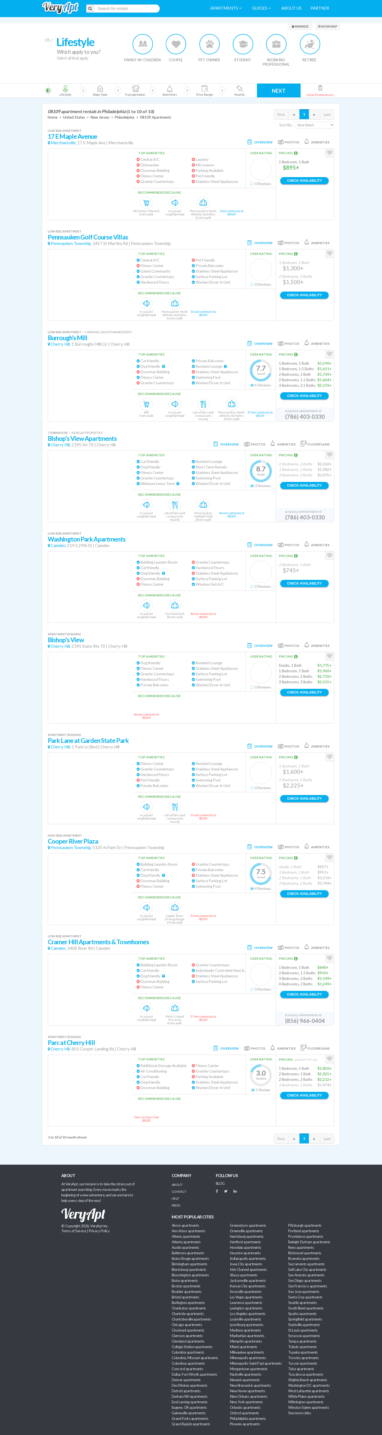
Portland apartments (303, 1231)
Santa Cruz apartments (305, 1297)
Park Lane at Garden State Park (88, 740)
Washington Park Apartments (87, 539)
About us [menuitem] (291, 8)
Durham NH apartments (189, 1396)
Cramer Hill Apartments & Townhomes (98, 942)
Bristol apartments (185, 1297)
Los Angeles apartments (247, 1313)
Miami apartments (243, 1347)
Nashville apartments (245, 1374)
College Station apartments (192, 1347)
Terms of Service (73, 1231)
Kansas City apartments (247, 1286)
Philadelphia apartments (248, 1418)
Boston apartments (186, 1286)
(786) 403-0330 (305, 416)
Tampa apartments (302, 1341)
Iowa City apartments (246, 1264)
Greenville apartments (246, 1231)
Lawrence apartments (246, 1302)
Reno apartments (301, 1247)
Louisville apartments (245, 1319)
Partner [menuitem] (320, 8)
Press (176, 1205)
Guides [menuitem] (261, 8)
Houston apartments (245, 1253)
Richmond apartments (304, 1253)
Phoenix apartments (245, 1424)
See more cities (299, 1413)
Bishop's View (66, 640)
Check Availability (304, 181)
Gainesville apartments (188, 1413)
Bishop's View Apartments (82, 438)
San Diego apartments (304, 1280)
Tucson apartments (302, 1363)
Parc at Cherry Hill (71, 1042)
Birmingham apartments (189, 1264)
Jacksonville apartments (248, 1280)
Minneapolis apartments (248, 1358)
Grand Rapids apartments (191, 1424)
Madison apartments (245, 1330)
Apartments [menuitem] (226, 8)
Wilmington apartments (305, 1402)
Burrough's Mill (67, 338)
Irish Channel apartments (248, 1269)
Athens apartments (186, 1236)
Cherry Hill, (61, 344)
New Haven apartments (247, 1391)
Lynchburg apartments (246, 1324)
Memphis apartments (246, 1341)
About (177, 1185)
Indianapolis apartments (248, 1258)
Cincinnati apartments (188, 1330)
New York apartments (246, 1402)
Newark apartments (245, 1380)
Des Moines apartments (189, 1385)
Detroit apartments (186, 1391)
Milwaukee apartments (247, 1352)
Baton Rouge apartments (190, 1258)
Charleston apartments (189, 1308)
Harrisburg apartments (247, 1236)
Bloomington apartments (190, 1275)
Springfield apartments (305, 1319)
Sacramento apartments (306, 1264)
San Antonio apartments (306, 1275)
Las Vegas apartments (246, 1297)
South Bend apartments (305, 1308)
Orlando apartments (245, 1407)
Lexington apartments (246, 1308)
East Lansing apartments (190, 1402)
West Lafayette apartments (308, 1391)
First (281, 114)
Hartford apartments (245, 1242)
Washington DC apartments (309, 1385)
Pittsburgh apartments (305, 1225)
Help (175, 1198)
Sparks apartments (302, 1313)
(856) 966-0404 (305, 1020)
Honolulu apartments (245, 1247)
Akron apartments (185, 1225)
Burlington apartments (188, 1302)
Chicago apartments (187, 1324)
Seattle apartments (302, 1302)
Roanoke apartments (303, 1258)
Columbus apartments (188, 1363)
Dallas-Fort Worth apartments (194, 1374)
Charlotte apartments (188, 1313)
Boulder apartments (186, 1291)
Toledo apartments (302, 1347)
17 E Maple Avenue (72, 136)
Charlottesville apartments (191, 1319)
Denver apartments (186, 1380)
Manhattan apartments (247, 1335)
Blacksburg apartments (189, 1269)
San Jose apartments (303, 1291)
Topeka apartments (303, 1352)
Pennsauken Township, (71, 243)
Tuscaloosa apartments (305, 1374)
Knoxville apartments (245, 1291)
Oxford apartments (244, 1413)
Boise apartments (185, 1280)
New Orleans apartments (248, 1396)
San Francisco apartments (307, 1286)
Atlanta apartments (186, 1242)
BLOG (220, 1183)
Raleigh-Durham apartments (309, 1242)
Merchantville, (63, 142)
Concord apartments (187, 1369)
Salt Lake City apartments (307, 1269)
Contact (179, 1191)
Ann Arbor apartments (188, 1231)
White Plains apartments (306, 1396)
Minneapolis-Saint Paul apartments (256, 1363)
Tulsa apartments (301, 1369)
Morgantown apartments (248, 1369)
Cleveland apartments (188, 1341)
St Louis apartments (303, 1330)
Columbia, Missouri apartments (195, 1358)
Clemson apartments (187, 1335)
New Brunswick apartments (250, 1385)
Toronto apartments (303, 1358)
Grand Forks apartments (190, 1418)
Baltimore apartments (188, 1253)
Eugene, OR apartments (189, 1407)
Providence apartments (305, 1236)
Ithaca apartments (243, 1275)
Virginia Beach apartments (307, 1380)
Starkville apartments (304, 1324)
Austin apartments (185, 1247)
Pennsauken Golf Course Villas (88, 237)
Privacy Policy (99, 1231)
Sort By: (285, 125)
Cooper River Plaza (73, 841)
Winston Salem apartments (308, 1407)
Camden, (58, 545)
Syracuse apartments (304, 1335)
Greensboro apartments (248, 1225)
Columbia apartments (188, 1352)
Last (327, 114)
